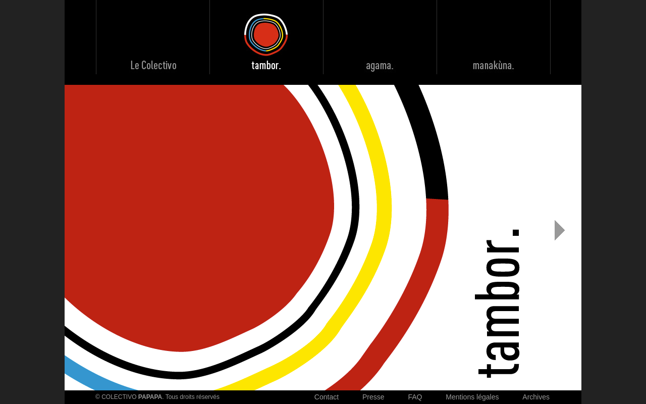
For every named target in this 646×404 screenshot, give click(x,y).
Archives (536, 397)
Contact (326, 397)
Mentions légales (472, 397)
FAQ (415, 397)
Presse (373, 397)
